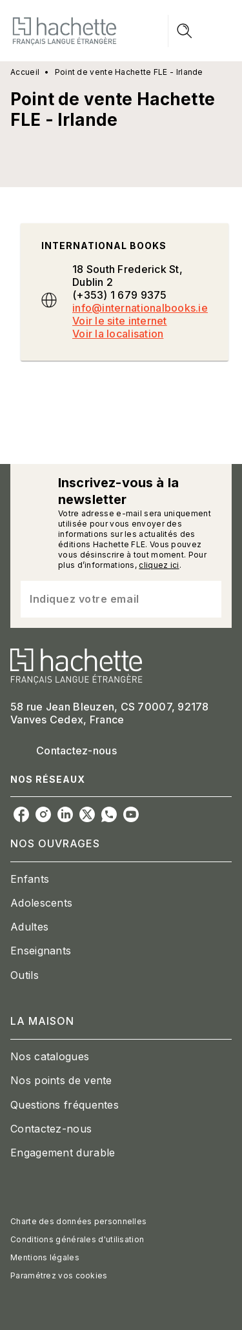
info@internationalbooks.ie (140, 307)
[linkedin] (65, 814)
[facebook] (21, 814)
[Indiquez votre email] (105, 599)
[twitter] (87, 814)
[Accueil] (64, 30)
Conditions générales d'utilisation (77, 1239)
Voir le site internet (119, 320)
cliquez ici (159, 565)
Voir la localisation (117, 333)
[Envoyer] (205, 598)
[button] (121, 879)
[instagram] (43, 814)
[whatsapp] (109, 814)
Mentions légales (44, 1257)
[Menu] (200, 31)
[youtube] (131, 814)
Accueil (24, 72)
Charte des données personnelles (78, 1221)
